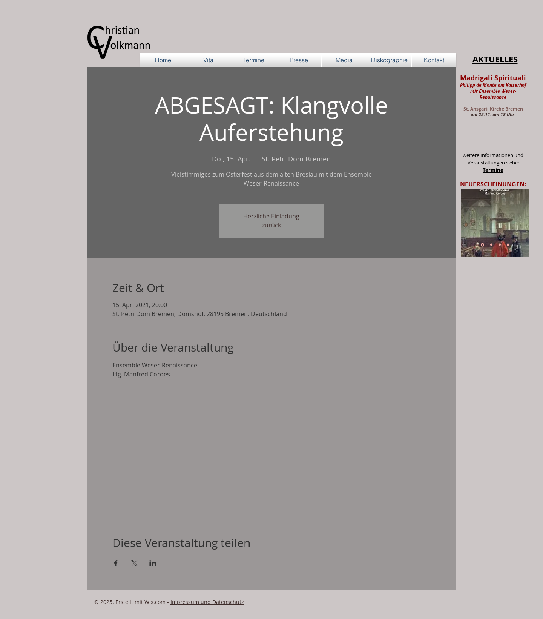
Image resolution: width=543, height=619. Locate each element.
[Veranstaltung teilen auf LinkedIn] (152, 563)
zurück (271, 225)
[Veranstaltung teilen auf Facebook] (116, 563)
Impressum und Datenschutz (207, 601)
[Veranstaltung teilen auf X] (134, 563)
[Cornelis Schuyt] (500, 245)
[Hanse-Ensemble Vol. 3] (491, 245)
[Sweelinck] (482, 244)
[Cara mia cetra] (508, 245)
